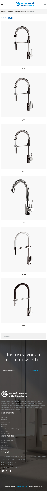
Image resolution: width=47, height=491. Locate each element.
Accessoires (5, 433)
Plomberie (4, 417)
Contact (4, 449)
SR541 (23, 326)
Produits (10, 11)
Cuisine (3, 426)
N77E (23, 171)
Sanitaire (4, 419)
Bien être (4, 431)
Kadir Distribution (7, 440)
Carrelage (4, 424)
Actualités (4, 447)
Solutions (4, 445)
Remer (26, 11)
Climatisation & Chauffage (10, 429)
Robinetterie (18, 11)
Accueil (3, 11)
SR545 (24, 274)
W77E (24, 69)
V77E (23, 120)
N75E (23, 223)
